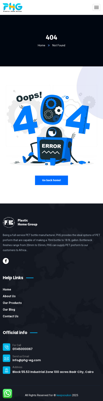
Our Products (12, 303)
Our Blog (9, 309)
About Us (9, 296)
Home (41, 45)
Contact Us (10, 316)
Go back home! (51, 180)
